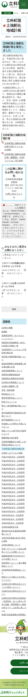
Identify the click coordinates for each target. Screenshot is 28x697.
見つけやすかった (11, 290)
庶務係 (6, 321)
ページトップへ (16, 627)
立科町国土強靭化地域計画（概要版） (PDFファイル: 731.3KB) (14, 157)
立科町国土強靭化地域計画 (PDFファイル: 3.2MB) (14, 146)
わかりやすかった (11, 270)
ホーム (16, 13)
